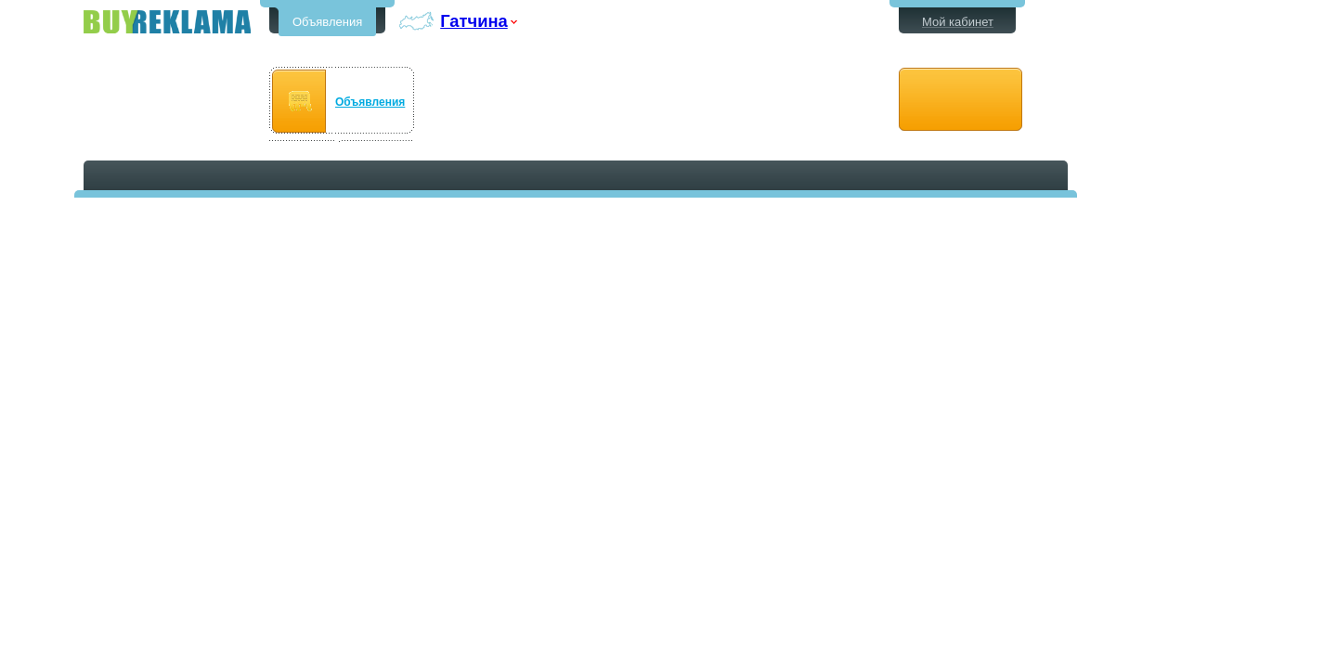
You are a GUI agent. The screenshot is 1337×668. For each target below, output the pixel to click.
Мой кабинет (957, 22)
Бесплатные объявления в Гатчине (167, 21)
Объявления (327, 22)
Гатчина (474, 21)
